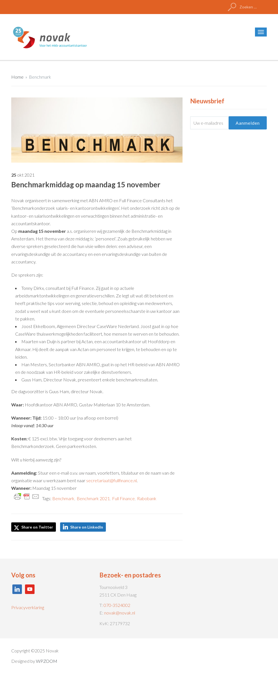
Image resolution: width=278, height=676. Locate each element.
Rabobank (146, 498)
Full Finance (123, 498)
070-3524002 (117, 605)
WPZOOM (46, 661)
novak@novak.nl (119, 612)
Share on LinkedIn (86, 527)
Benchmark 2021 (93, 498)
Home (17, 76)
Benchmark (40, 76)
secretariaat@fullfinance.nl (111, 480)
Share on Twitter (33, 527)
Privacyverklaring (27, 607)
